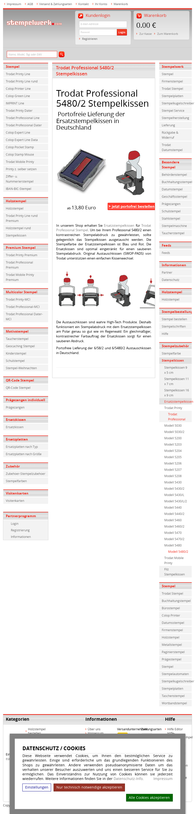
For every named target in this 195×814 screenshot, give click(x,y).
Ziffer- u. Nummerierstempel (20, 178)
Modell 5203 (173, 444)
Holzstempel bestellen (37, 731)
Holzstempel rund (18, 228)
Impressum (163, 778)
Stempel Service (173, 110)
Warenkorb (121, 4)
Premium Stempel (21, 247)
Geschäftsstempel (174, 196)
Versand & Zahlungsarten (55, 4)
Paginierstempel (173, 652)
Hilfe (165, 334)
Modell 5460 (173, 520)
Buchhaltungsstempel (177, 182)
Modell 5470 (173, 533)
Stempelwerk (173, 66)
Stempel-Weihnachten (21, 368)
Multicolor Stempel (21, 292)
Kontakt (83, 4)
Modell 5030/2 (174, 432)
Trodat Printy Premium (21, 255)
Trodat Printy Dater (19, 110)
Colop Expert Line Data (22, 140)
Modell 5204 (173, 451)
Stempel (12, 66)
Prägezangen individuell (25, 400)
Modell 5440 (173, 507)
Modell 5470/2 (174, 539)
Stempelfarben (16, 481)
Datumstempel (172, 189)
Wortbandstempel (174, 703)
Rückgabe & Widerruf (170, 134)
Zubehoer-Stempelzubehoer (25, 474)
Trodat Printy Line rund (22, 81)
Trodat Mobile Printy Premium (20, 277)
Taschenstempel (173, 696)
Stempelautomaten (175, 674)
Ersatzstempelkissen (119, 225)
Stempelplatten (172, 96)
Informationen (21, 537)
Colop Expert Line (18, 132)
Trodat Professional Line (23, 118)
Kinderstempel (16, 353)
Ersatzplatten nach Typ (22, 447)
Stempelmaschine (174, 226)
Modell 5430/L (174, 495)
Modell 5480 (173, 545)
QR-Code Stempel (20, 380)
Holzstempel (16, 201)
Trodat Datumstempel (172, 147)
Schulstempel (15, 361)
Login (121, 32)
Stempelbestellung (177, 311)
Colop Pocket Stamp (20, 147)
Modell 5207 (173, 470)
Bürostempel (171, 608)
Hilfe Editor (175, 729)
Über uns (94, 729)
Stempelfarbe (171, 353)
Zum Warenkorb (167, 34)
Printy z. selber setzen (21, 169)
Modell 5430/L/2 (175, 501)
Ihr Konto (101, 4)
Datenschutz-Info (128, 778)
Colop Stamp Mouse (20, 154)
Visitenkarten (17, 493)
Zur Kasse (145, 34)
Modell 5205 (173, 457)
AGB (30, 4)
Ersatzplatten (17, 439)
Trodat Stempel (172, 88)
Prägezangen (15, 407)
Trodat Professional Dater (24, 125)
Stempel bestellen (174, 319)
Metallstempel (172, 645)
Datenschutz (170, 280)
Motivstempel (17, 331)
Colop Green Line (18, 96)
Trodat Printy (173, 408)
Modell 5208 (173, 476)
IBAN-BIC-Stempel (18, 189)
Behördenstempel (174, 174)
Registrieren (90, 39)
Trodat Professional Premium (19, 264)
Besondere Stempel (170, 164)
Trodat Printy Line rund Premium (22, 218)
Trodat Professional (176, 416)
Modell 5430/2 (174, 488)
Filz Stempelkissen (174, 571)
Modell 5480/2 (178, 551)
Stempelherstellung (175, 118)
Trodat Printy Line (18, 74)
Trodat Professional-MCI (23, 307)
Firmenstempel (172, 81)
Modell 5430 (173, 482)
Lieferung (168, 125)
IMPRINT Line (15, 103)
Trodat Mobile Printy (20, 162)
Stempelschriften (174, 326)
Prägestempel (171, 659)
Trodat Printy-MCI (18, 299)
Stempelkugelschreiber (177, 103)
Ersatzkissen (16, 419)
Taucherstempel (17, 339)
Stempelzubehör (175, 346)
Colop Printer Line (18, 88)
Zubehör (13, 466)
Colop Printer (171, 615)
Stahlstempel (171, 218)
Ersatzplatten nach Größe (24, 454)
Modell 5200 (173, 438)
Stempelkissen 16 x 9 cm (176, 392)
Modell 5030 (173, 425)
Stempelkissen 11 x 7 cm (176, 381)
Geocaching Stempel (20, 346)
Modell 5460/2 (174, 526)
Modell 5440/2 (174, 514)
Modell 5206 (173, 463)
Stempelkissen (16, 235)
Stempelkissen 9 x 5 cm (175, 369)
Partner (167, 272)
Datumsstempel (173, 623)
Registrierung (20, 530)
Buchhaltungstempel (176, 601)
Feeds (166, 245)
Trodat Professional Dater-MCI (24, 316)
